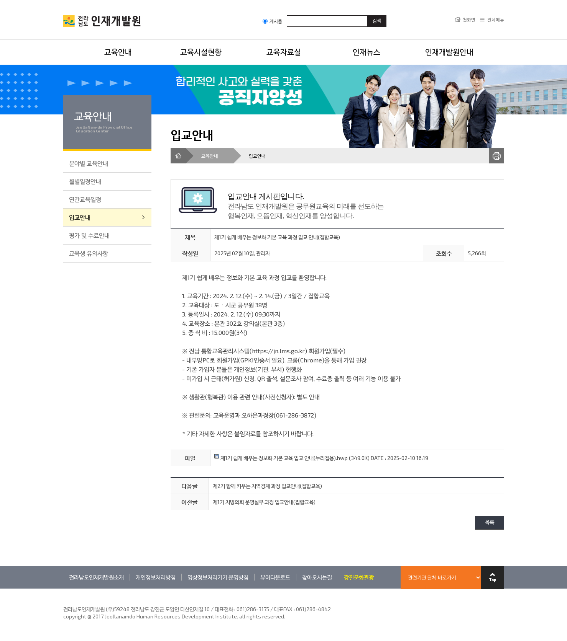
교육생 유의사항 (88, 253)
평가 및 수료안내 (89, 235)
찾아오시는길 (317, 577)
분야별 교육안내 (88, 163)
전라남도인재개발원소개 (96, 577)
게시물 (272, 21)
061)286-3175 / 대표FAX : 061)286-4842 (284, 609)
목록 (489, 522)
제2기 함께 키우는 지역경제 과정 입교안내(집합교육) (267, 486)
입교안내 (79, 217)
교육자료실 (283, 51)
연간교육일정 (85, 199)
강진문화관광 (359, 577)
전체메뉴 (495, 19)
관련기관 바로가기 (63, 588)
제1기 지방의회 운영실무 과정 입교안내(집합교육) (264, 502)
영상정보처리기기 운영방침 (217, 577)
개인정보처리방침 (156, 577)
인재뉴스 (366, 51)
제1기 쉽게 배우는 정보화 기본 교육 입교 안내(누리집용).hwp (281, 458)
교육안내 (118, 51)
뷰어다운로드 (275, 577)
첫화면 (469, 19)
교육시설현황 (201, 51)
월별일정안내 (85, 181)
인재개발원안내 (449, 51)
